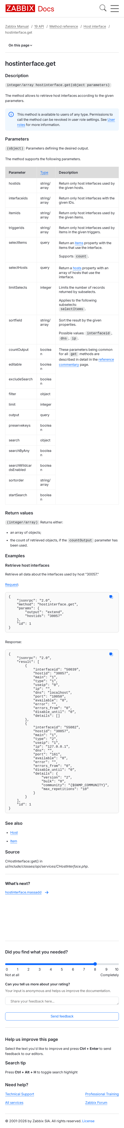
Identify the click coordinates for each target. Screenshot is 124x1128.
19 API (39, 26)
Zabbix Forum (96, 1106)
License (88, 1124)
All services (14, 1106)
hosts (77, 267)
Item (13, 882)
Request (11, 583)
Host (14, 874)
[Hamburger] (115, 8)
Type (44, 171)
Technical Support (19, 1097)
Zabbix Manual (17, 26)
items (79, 242)
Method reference (63, 26)
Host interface (95, 26)
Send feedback (62, 1020)
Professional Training (102, 1097)
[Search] (103, 8)
